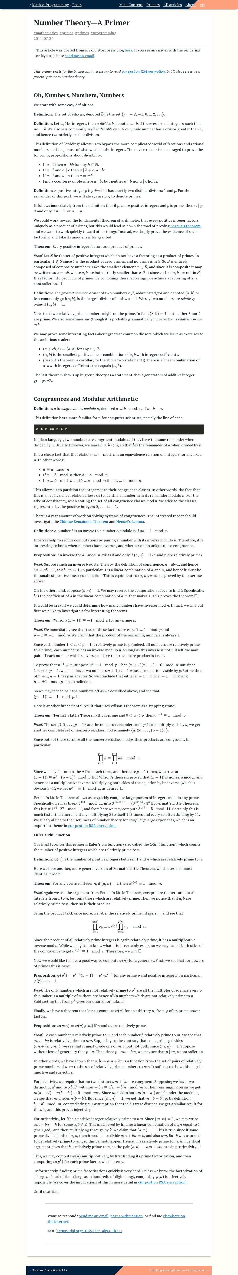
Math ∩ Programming (50, 4)
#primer (66, 32)
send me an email (79, 55)
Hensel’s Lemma (130, 521)
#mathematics (46, 32)
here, (129, 50)
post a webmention (126, 1215)
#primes (82, 32)
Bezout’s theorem (185, 225)
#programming (103, 32)
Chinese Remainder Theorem (84, 521)
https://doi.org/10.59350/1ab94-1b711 (89, 1230)
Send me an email (93, 1215)
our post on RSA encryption (143, 71)
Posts (77, 4)
